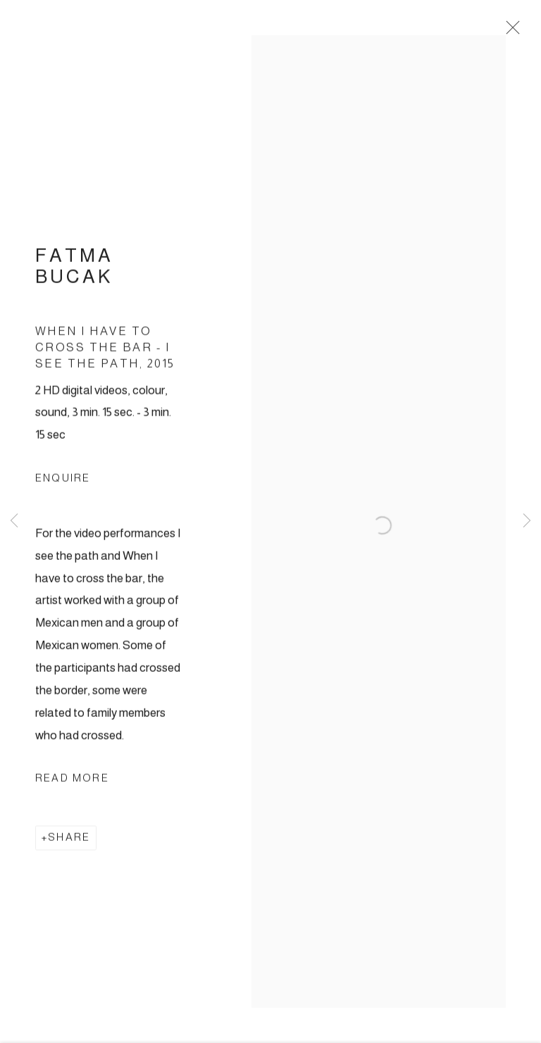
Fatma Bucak (74, 270)
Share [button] (69, 841)
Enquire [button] (62, 482)
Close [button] (510, 31)
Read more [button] (72, 782)
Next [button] (527, 521)
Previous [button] (14, 521)
